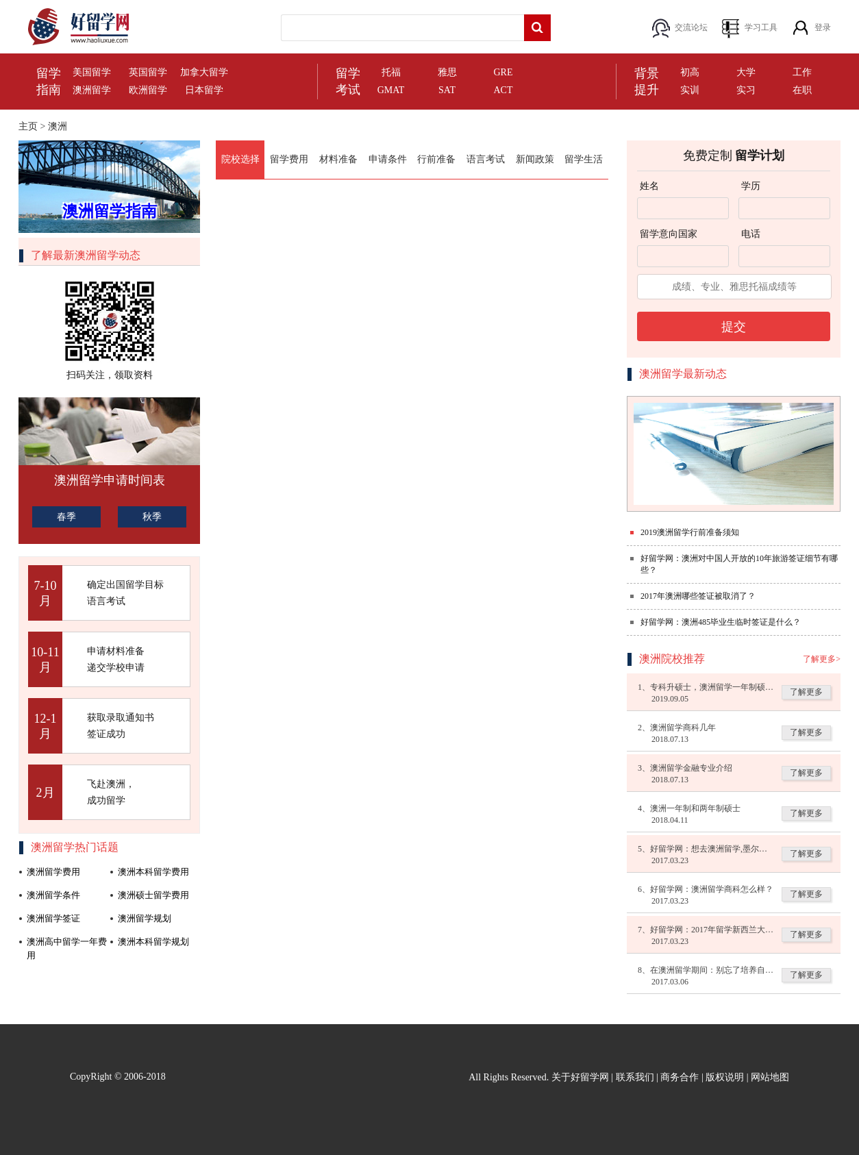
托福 (391, 72)
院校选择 (240, 159)
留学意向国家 (668, 234)
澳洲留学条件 (53, 895)
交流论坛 (691, 27)
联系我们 (635, 1077)
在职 (802, 90)
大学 (746, 72)
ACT (503, 90)
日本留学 (204, 90)
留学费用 (289, 159)
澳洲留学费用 (53, 872)
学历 (750, 186)
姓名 (649, 186)
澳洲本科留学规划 (153, 941)
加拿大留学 (204, 72)
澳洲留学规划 (144, 918)
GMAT (391, 90)
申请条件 (388, 159)
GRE (503, 72)
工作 (802, 72)
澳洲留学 (92, 90)
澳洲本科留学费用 (153, 872)
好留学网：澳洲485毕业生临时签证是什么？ (720, 622)
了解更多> (822, 659)
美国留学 (92, 72)
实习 (746, 90)
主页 (28, 126)
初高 (689, 72)
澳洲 (57, 126)
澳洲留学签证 (53, 918)
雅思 (447, 72)
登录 (822, 27)
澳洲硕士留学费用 (153, 895)
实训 (689, 90)
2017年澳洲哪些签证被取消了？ (698, 596)
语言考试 (485, 159)
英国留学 (148, 72)
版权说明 (725, 1077)
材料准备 (338, 159)
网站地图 (770, 1077)
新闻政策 (535, 159)
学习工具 (761, 27)
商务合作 (679, 1077)
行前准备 (436, 159)
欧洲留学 (148, 90)
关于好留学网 (580, 1077)
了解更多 (806, 692)
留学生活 (583, 159)
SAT (447, 90)
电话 (750, 234)
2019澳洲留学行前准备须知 (689, 532)
